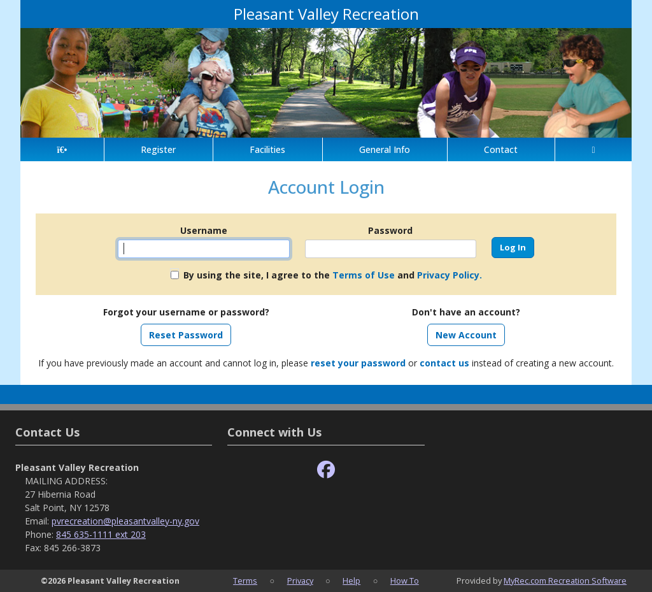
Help (351, 580)
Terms (245, 580)
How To (404, 580)
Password (390, 230)
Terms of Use (363, 275)
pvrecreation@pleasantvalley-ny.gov (125, 521)
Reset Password (186, 335)
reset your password (358, 363)
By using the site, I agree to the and (332, 275)
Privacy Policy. (449, 275)
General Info (384, 149)
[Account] (593, 149)
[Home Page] (62, 149)
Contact (501, 149)
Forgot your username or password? (186, 312)
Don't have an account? (466, 312)
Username (203, 230)
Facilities (267, 149)
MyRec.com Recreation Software (565, 580)
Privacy (300, 580)
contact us (444, 363)
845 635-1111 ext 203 (101, 534)
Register (158, 149)
